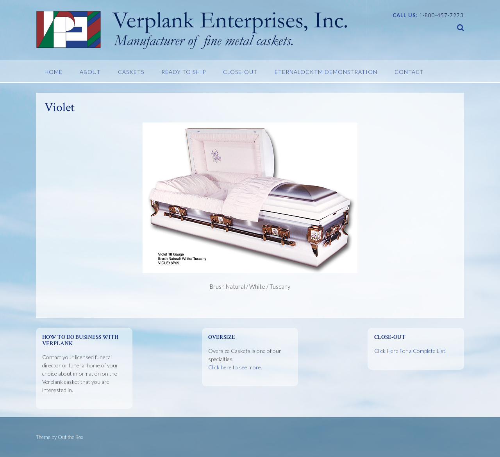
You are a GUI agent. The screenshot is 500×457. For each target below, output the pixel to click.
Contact (409, 71)
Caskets (131, 71)
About (90, 71)
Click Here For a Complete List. (410, 350)
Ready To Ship (183, 71)
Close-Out (240, 71)
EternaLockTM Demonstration (326, 71)
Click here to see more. (235, 367)
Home (53, 71)
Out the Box (70, 437)
